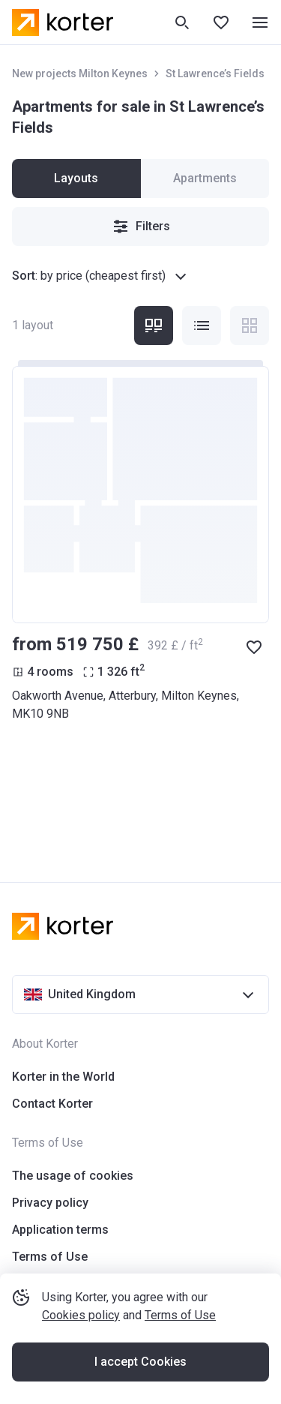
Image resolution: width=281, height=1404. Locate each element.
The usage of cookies (72, 1175)
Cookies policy (81, 1315)
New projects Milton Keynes (80, 74)
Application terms (60, 1229)
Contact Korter (52, 1103)
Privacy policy (50, 1203)
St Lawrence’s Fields (215, 74)
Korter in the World (63, 1077)
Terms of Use (180, 1315)
